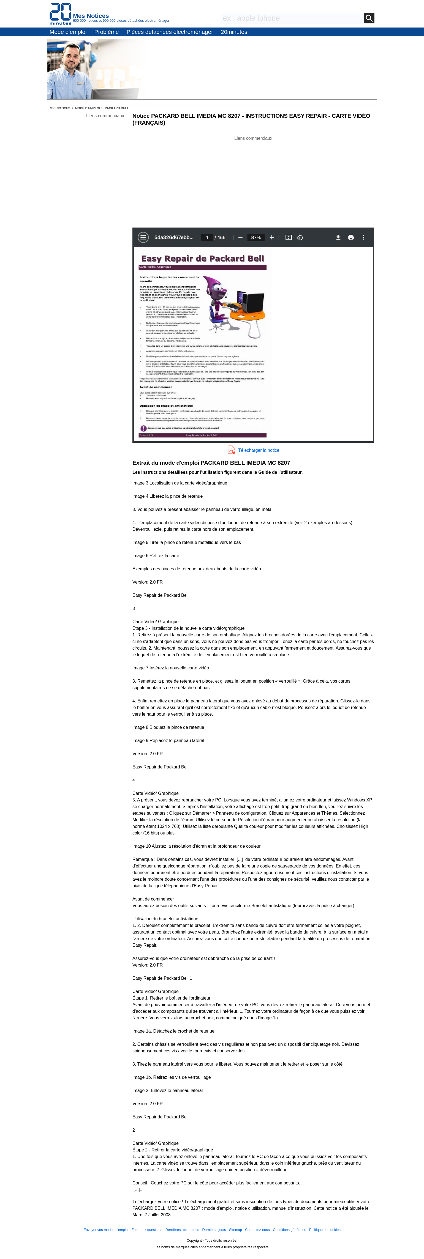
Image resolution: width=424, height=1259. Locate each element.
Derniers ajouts (214, 1230)
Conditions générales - (291, 1230)
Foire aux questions (147, 1230)
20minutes (234, 32)
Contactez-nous (257, 1230)
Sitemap (235, 1230)
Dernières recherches (182, 1230)
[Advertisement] (253, 180)
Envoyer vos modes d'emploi (105, 1230)
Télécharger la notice (258, 450)
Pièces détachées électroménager (170, 32)
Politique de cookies (325, 1230)
